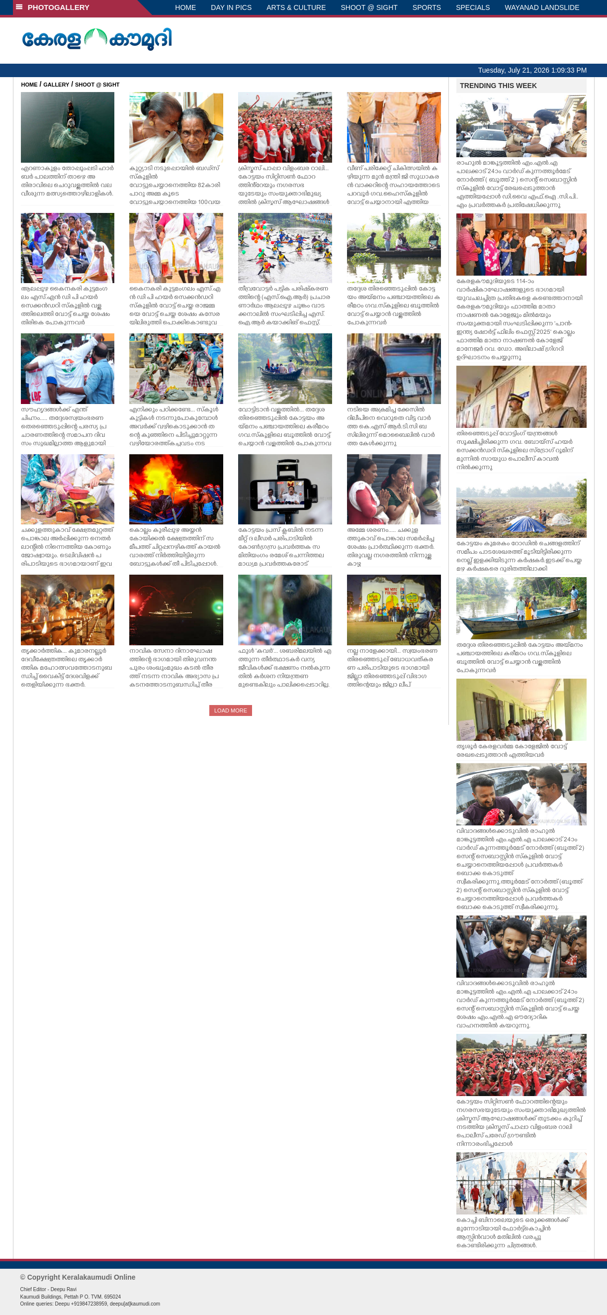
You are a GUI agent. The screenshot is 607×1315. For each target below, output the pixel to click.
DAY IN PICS (231, 7)
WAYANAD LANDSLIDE (542, 7)
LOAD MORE (230, 710)
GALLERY (56, 85)
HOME (185, 7)
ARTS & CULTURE (296, 7)
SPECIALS (473, 7)
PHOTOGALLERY (52, 7)
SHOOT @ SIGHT (369, 7)
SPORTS (427, 7)
